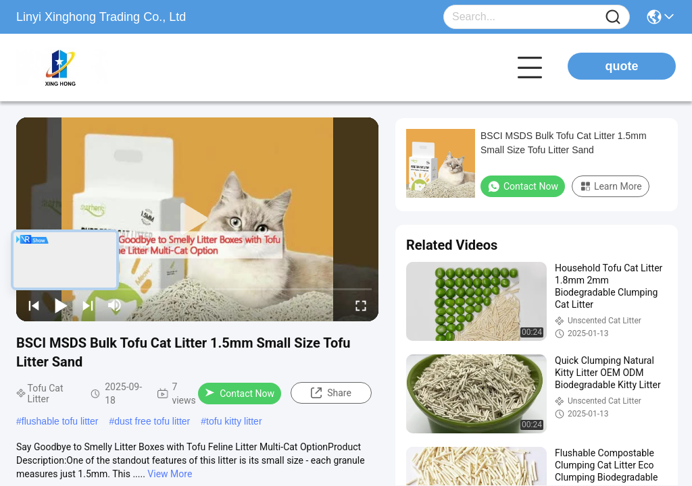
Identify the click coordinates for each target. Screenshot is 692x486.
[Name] (613, 17)
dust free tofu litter (152, 421)
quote (622, 66)
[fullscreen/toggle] (360, 305)
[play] (197, 219)
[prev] (33, 305)
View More (169, 473)
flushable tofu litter (60, 421)
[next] (87, 305)
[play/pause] (60, 305)
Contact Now (239, 393)
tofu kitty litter (234, 421)
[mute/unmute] (114, 305)
